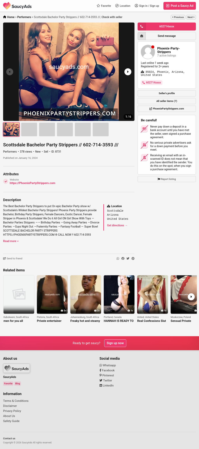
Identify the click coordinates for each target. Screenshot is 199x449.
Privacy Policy (12, 411)
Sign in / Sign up (147, 5)
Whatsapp (108, 365)
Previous (178, 17)
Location (122, 5)
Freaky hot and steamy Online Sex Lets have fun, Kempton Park (85, 321)
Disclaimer (10, 406)
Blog (17, 383)
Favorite (104, 5)
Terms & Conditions (16, 401)
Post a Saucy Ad (179, 6)
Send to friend (12, 258)
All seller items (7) (166, 101)
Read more (11, 241)
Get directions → (117, 225)
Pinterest (107, 375)
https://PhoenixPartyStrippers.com (32, 183)
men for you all (13, 321)
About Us (9, 416)
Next (191, 17)
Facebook (107, 370)
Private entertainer (49, 321)
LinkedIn (107, 385)
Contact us (9, 438)
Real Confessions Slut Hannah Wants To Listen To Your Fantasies (151, 321)
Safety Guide (11, 421)
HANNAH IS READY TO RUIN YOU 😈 (119, 321)
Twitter (106, 380)
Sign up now (115, 343)
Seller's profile (167, 93)
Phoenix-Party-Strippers (168, 50)
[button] (127, 72)
